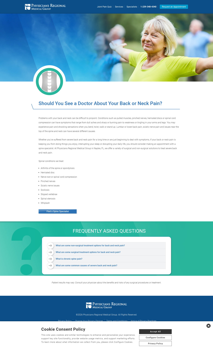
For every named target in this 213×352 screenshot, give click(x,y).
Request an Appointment (174, 6)
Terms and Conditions (116, 321)
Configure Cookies (155, 337)
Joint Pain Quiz (104, 6)
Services (119, 6)
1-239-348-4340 (148, 6)
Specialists (132, 6)
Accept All (155, 331)
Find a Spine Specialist (58, 211)
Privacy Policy (65, 321)
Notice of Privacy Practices (143, 321)
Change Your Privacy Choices (89, 321)
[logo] (45, 7)
